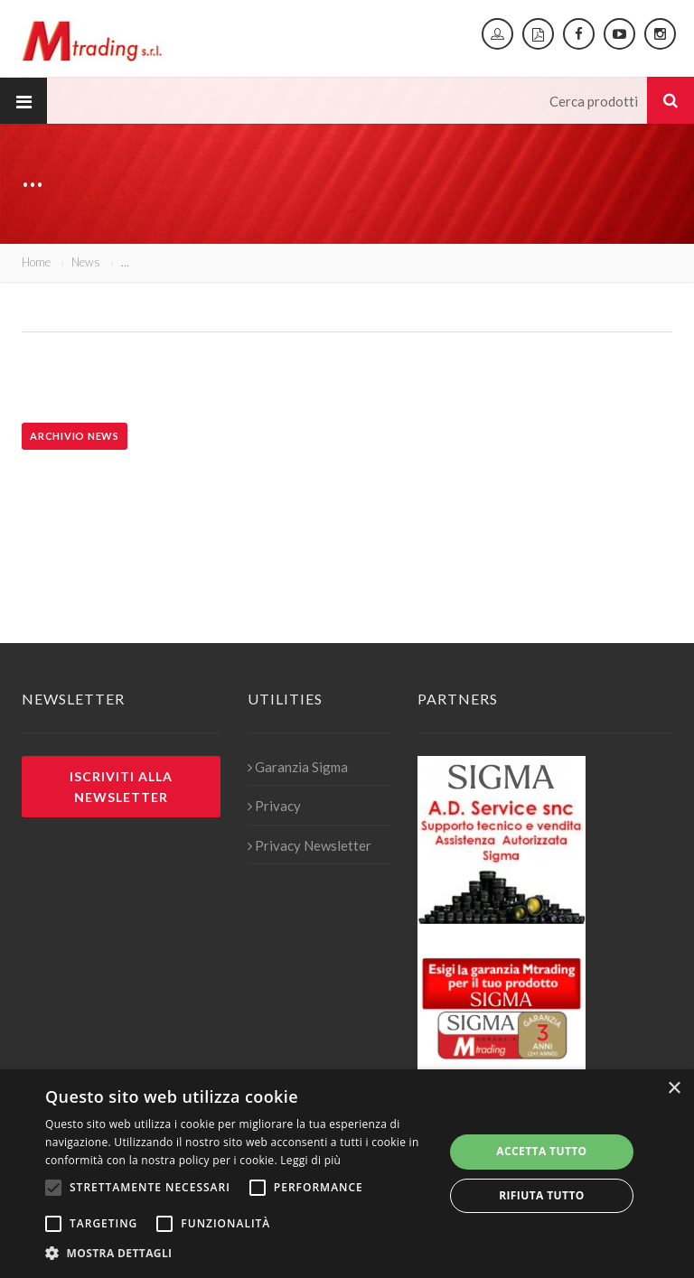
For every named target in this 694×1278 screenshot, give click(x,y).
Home (36, 262)
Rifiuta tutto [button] (542, 1195)
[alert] (347, 1173)
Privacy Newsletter (309, 845)
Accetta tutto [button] (541, 1151)
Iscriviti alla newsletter (121, 787)
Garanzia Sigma (298, 767)
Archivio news (74, 436)
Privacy (274, 806)
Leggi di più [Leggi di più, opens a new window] (310, 1160)
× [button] (673, 1089)
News (85, 262)
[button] (238, 1253)
